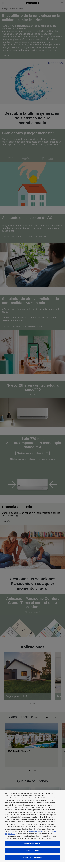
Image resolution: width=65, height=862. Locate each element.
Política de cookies (36, 831)
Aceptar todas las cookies (32, 857)
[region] (32, 826)
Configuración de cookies (32, 843)
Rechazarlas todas (32, 850)
